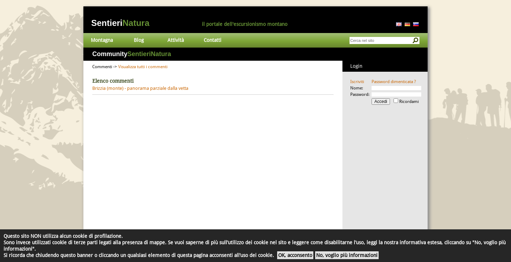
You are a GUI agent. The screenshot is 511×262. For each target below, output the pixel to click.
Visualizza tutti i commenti (142, 66)
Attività (175, 40)
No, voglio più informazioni (347, 255)
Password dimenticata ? (394, 81)
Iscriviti (357, 81)
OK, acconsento (295, 255)
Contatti (212, 40)
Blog (139, 40)
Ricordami (409, 101)
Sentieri (120, 23)
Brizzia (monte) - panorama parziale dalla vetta (140, 88)
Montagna (102, 40)
